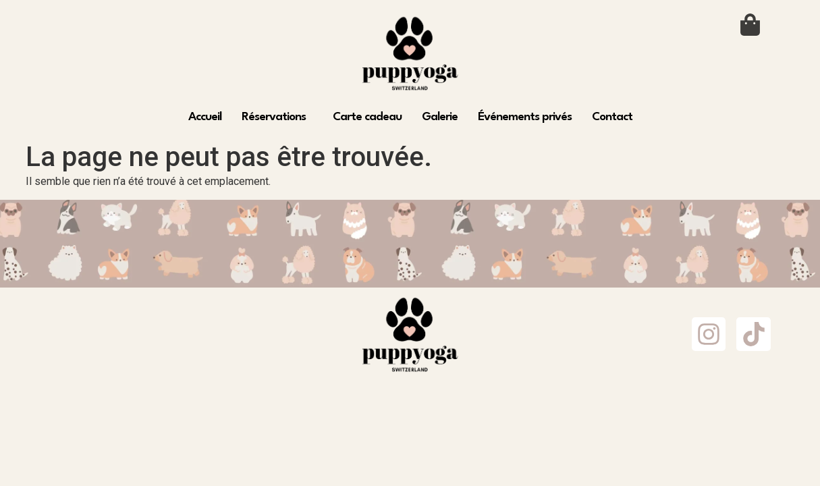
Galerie (440, 117)
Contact (612, 117)
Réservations (274, 117)
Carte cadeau (367, 117)
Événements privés (525, 117)
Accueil (204, 117)
